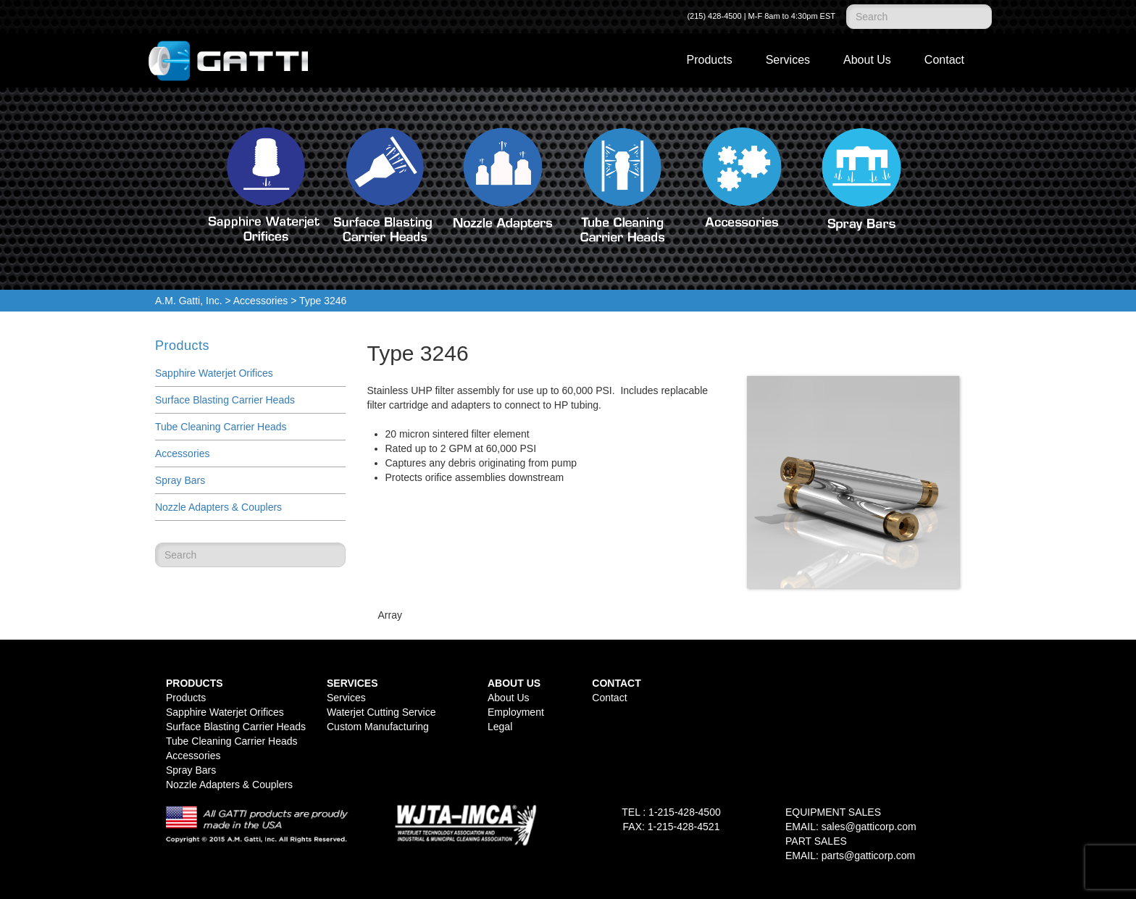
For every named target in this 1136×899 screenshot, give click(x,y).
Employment (516, 712)
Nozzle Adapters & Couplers (218, 507)
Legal (500, 726)
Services (788, 60)
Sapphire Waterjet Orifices (214, 373)
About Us (867, 60)
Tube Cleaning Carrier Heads (221, 426)
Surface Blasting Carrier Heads (225, 400)
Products (709, 60)
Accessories (260, 300)
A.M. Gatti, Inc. (188, 300)
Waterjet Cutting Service (381, 712)
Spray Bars (180, 480)
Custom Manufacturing (378, 726)
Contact (944, 60)
